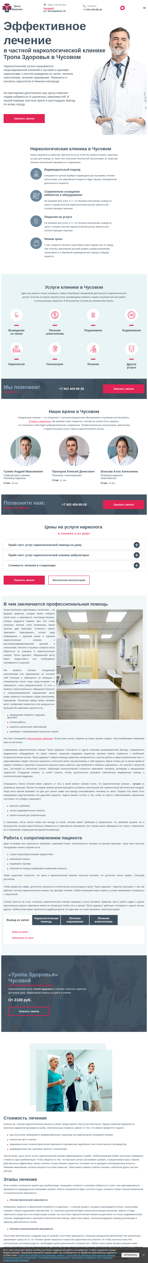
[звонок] (144, 8)
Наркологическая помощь (46, 920)
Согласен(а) (130, 1255)
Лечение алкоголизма (103, 920)
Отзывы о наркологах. (40, 421)
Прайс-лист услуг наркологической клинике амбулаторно (74, 555)
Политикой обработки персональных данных (42, 1255)
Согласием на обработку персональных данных (90, 1255)
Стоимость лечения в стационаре (74, 565)
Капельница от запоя (22, 937)
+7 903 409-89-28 (92, 9)
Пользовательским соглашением (20, 1257)
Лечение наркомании (74, 920)
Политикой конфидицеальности (54, 1257)
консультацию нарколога (40, 738)
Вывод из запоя (17, 920)
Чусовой (48, 8)
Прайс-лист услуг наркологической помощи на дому (74, 545)
